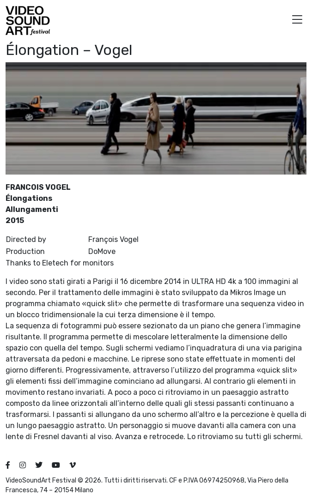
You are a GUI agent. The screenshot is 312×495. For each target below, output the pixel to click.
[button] (297, 20)
